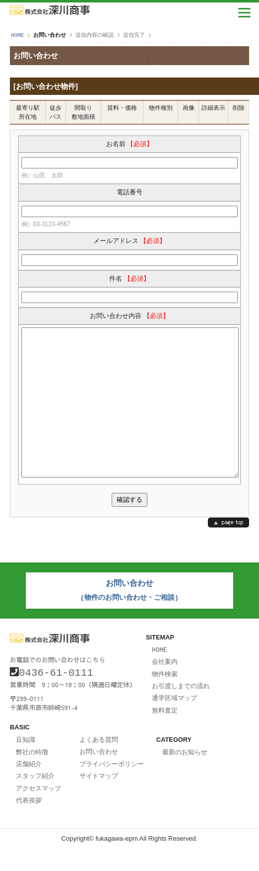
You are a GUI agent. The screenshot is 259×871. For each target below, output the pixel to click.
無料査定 (165, 735)
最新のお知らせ (184, 776)
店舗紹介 (29, 787)
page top (228, 552)
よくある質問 (98, 764)
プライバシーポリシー (111, 787)
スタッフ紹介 (35, 798)
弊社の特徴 (32, 776)
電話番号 (129, 192)
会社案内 (165, 688)
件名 (129, 278)
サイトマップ (98, 798)
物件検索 (165, 700)
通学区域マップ (174, 723)
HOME (17, 35)
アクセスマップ (38, 810)
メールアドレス (129, 240)
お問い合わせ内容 (129, 315)
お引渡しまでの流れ (181, 712)
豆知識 (25, 764)
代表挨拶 (29, 822)
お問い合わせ (98, 775)
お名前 (129, 144)
